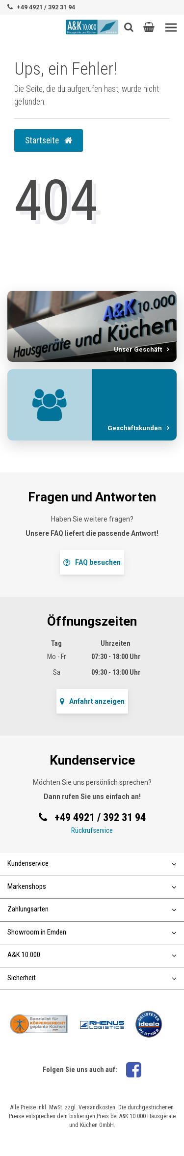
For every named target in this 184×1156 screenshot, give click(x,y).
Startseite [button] (48, 140)
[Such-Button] (128, 27)
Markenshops (92, 886)
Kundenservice (92, 863)
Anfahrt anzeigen (92, 701)
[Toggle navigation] (171, 27)
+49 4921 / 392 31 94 (46, 7)
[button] (149, 27)
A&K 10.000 (92, 954)
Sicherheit (92, 977)
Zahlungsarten (92, 909)
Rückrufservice (92, 830)
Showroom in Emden (92, 932)
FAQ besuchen (92, 562)
